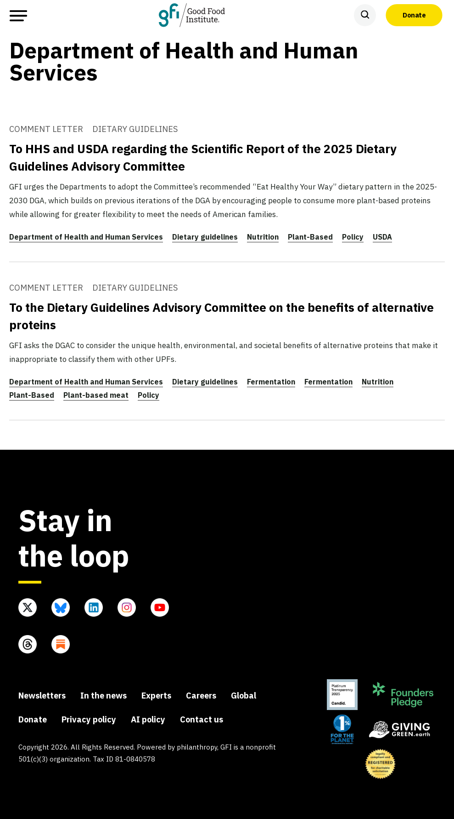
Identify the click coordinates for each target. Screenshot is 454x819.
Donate (414, 15)
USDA (382, 236)
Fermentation (271, 381)
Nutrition (263, 236)
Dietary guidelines (205, 236)
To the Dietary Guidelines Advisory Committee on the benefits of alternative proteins (221, 315)
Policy (353, 236)
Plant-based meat (96, 395)
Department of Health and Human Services (86, 236)
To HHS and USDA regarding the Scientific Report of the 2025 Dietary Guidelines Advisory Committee (203, 157)
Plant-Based (310, 236)
